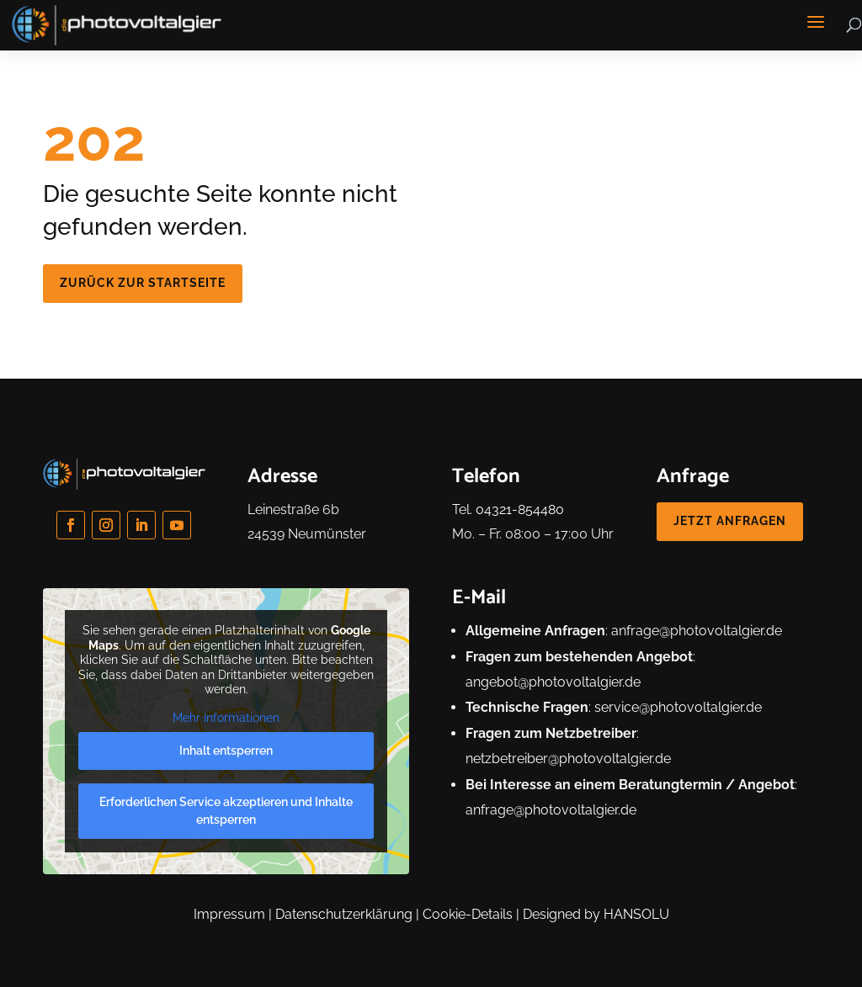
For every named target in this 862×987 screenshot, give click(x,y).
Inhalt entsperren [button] (226, 751)
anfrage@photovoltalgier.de (696, 631)
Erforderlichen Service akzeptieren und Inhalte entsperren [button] (226, 811)
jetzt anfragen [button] (729, 521)
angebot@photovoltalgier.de (553, 682)
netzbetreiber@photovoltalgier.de (568, 759)
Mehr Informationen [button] (226, 717)
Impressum (229, 914)
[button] (815, 22)
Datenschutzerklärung (343, 914)
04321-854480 (520, 509)
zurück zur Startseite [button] (143, 282)
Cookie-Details (468, 914)
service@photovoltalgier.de (678, 707)
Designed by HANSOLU (596, 914)
